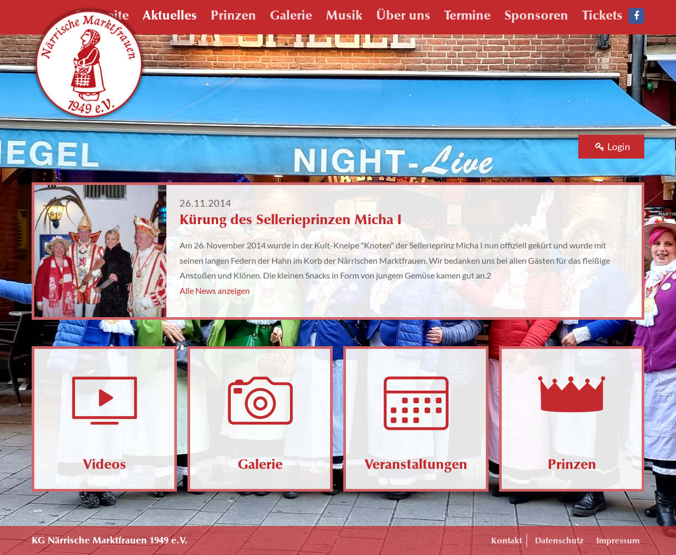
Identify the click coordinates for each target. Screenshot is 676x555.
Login (612, 146)
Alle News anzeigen (215, 290)
